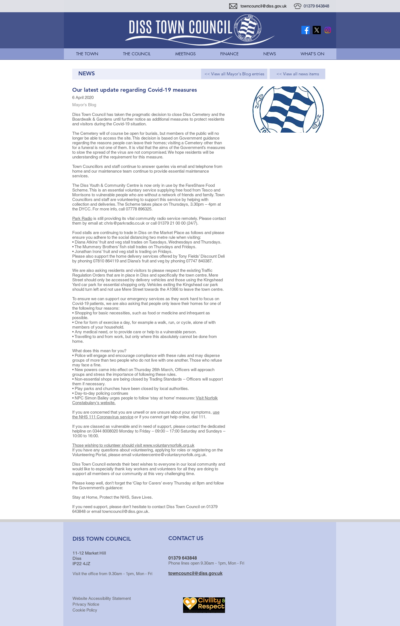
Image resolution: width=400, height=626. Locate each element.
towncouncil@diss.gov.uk (264, 6)
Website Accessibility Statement (101, 598)
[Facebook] (305, 30)
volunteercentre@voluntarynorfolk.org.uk (169, 454)
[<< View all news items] (297, 74)
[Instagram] (328, 30)
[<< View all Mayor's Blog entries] (234, 74)
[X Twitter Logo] (316, 30)
